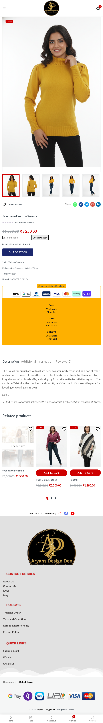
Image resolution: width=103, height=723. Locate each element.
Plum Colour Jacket (46, 479)
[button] (51, 286)
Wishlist (7, 668)
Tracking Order (12, 627)
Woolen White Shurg (13, 470)
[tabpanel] (18, 460)
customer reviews (24, 222)
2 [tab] (51, 498)
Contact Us (9, 596)
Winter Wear (31, 267)
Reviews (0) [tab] (63, 361)
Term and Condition (14, 633)
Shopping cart (11, 661)
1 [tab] (47, 498)
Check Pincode (40, 237)
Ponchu (73, 479)
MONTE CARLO (19, 279)
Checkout (8, 674)
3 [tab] (55, 498)
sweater (11, 273)
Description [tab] (10, 361)
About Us (8, 591)
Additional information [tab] (37, 361)
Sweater (19, 267)
